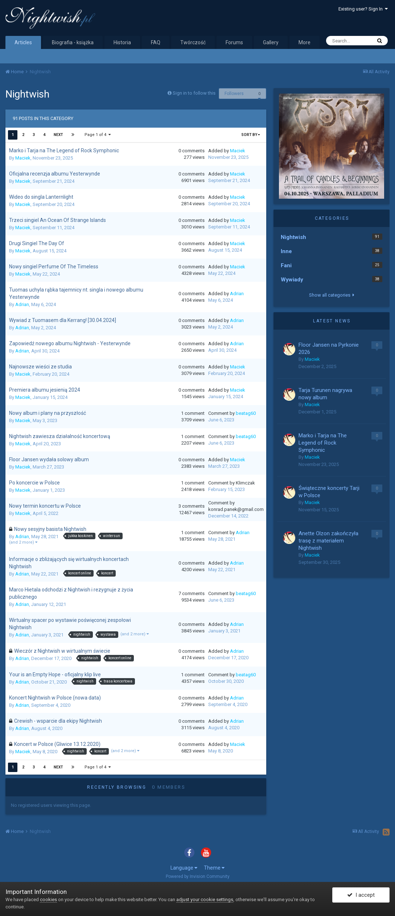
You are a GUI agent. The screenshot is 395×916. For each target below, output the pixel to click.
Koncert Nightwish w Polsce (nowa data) (55, 698)
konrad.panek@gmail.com (236, 509)
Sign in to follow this (194, 93)
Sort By (250, 135)
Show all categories (331, 295)
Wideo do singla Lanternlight (41, 197)
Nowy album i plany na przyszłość (47, 413)
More (304, 42)
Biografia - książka (73, 42)
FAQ (155, 42)
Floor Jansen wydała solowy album (49, 459)
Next (58, 135)
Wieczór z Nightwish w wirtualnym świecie (62, 651)
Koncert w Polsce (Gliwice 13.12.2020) (57, 744)
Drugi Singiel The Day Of (36, 243)
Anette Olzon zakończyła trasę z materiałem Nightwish (328, 540)
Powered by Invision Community (198, 876)
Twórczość (193, 42)
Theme (214, 868)
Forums (234, 42)
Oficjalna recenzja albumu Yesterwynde (54, 174)
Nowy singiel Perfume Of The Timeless (53, 266)
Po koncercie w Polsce (34, 483)
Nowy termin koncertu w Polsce (45, 506)
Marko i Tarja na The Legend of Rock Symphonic (64, 150)
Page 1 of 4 (98, 134)
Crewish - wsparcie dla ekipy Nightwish (58, 721)
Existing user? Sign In (363, 9)
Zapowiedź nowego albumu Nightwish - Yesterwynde (70, 343)
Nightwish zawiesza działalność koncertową (59, 436)
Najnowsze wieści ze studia (40, 367)
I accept (361, 895)
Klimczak (245, 483)
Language (183, 868)
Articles (23, 42)
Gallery (271, 42)
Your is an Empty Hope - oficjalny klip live (55, 674)
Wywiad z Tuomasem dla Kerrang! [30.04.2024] (62, 320)
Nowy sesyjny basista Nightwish (50, 529)
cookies (48, 899)
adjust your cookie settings (204, 899)
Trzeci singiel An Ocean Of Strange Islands (57, 220)
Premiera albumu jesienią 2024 (44, 390)
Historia (122, 42)
